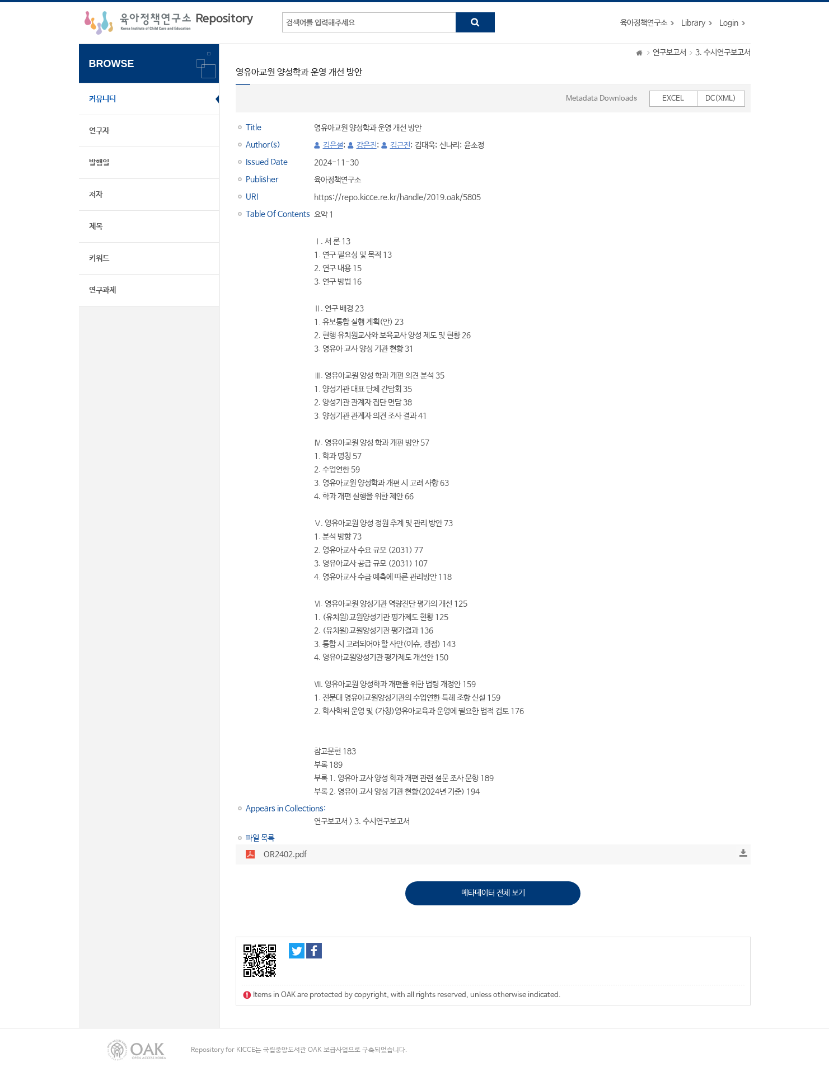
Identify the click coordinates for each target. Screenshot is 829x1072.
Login (728, 22)
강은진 (367, 145)
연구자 (99, 130)
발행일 (99, 162)
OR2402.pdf (285, 854)
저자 (95, 194)
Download (743, 853)
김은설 (333, 145)
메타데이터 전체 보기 (493, 893)
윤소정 (474, 145)
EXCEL (673, 99)
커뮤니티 (102, 99)
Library (693, 22)
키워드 (99, 258)
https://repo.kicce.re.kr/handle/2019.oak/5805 (397, 197)
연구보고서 (669, 52)
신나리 (449, 145)
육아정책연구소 (643, 22)
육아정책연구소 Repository (169, 23)
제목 (95, 226)
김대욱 (425, 145)
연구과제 (102, 290)
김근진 (400, 145)
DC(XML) (720, 99)
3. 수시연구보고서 (723, 52)
